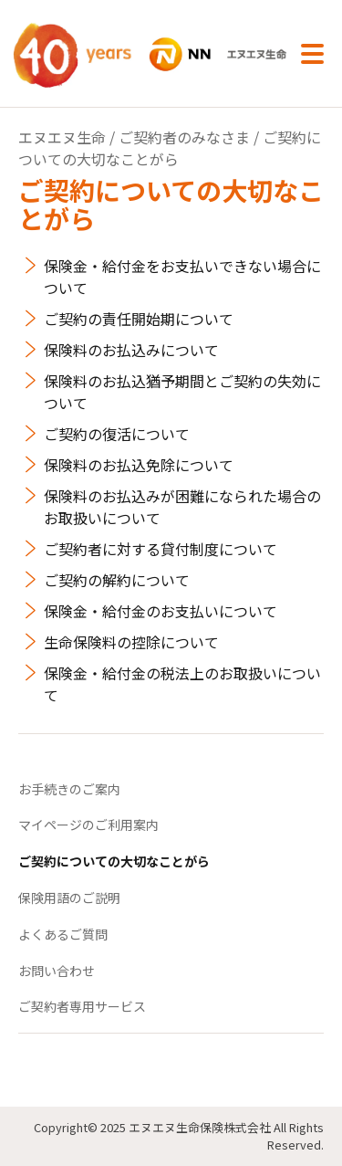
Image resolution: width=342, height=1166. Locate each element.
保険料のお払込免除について (138, 465)
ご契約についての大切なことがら (114, 861)
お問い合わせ (56, 970)
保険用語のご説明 (69, 897)
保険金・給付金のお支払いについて (160, 611)
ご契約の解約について (117, 580)
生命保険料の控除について (131, 642)
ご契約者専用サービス (82, 1006)
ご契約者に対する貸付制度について (160, 549)
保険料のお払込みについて (131, 350)
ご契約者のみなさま (184, 137)
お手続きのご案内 (69, 789)
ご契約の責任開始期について (138, 319)
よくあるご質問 (63, 934)
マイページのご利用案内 (88, 824)
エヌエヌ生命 (62, 137)
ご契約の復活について (117, 434)
